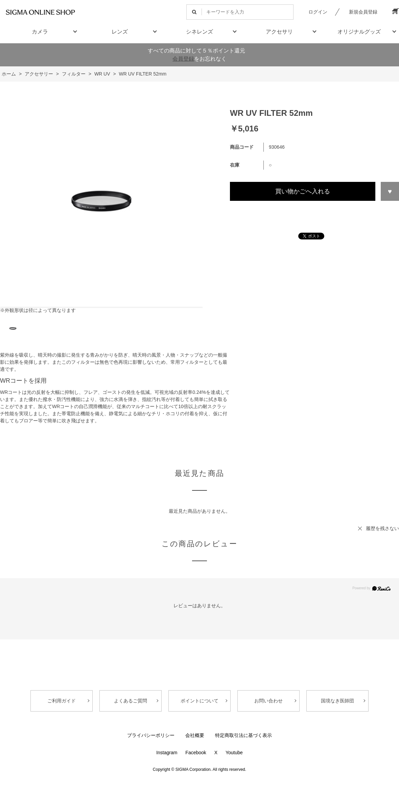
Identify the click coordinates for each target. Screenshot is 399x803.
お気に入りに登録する (390, 191)
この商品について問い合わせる (314, 213)
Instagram (166, 752)
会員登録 (183, 59)
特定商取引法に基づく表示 (243, 735)
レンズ (120, 32)
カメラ (40, 32)
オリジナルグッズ (359, 32)
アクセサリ (279, 32)
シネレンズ (199, 32)
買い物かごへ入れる (302, 191)
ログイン (317, 12)
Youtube (234, 752)
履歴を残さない (382, 528)
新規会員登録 (363, 12)
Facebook (195, 752)
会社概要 (194, 735)
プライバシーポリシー (150, 735)
